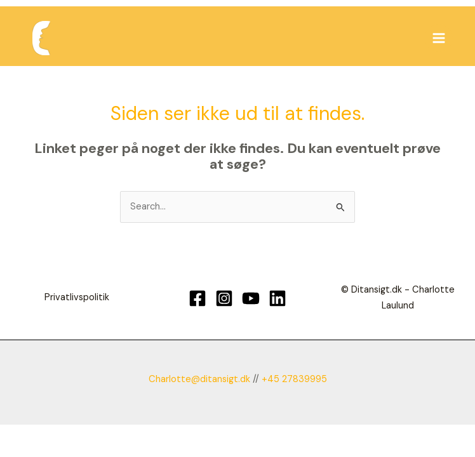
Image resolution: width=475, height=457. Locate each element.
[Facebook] (197, 298)
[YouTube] (251, 298)
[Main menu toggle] (439, 38)
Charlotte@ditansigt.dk (199, 379)
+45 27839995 (294, 379)
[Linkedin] (277, 298)
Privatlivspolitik (76, 297)
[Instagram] (224, 298)
